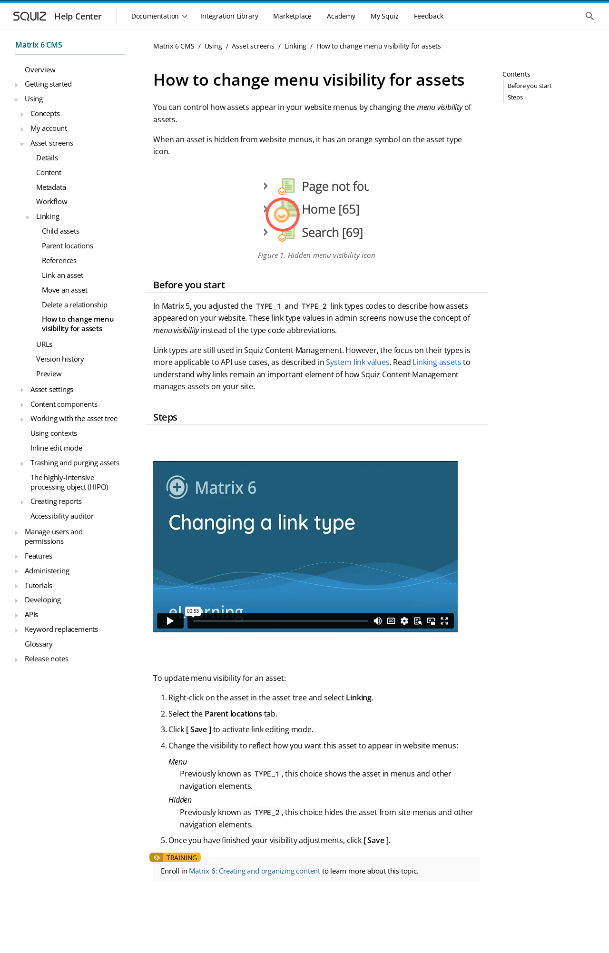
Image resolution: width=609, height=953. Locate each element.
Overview (40, 69)
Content (48, 172)
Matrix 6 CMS (38, 44)
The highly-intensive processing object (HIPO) (69, 481)
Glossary (38, 643)
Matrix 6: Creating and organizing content (254, 870)
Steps (515, 97)
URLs (44, 344)
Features (38, 555)
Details (47, 157)
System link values (357, 362)
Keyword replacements (61, 629)
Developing (43, 599)
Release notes (46, 658)
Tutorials (38, 585)
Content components (63, 404)
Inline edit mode (56, 447)
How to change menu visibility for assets (78, 323)
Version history (60, 359)
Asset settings (51, 389)
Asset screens (51, 142)
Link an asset (62, 275)
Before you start (530, 85)
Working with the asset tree (74, 418)
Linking (47, 216)
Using (34, 98)
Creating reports (56, 501)
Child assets (60, 231)
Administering (47, 570)
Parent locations (67, 245)
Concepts (44, 113)
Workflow (51, 201)
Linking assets (437, 362)
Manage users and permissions (54, 536)
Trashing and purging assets (74, 462)
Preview (49, 373)
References (59, 260)
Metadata (51, 187)
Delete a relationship (75, 304)
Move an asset (64, 290)
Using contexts (53, 433)
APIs (31, 614)
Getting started (48, 83)
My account (48, 128)
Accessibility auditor (62, 516)
